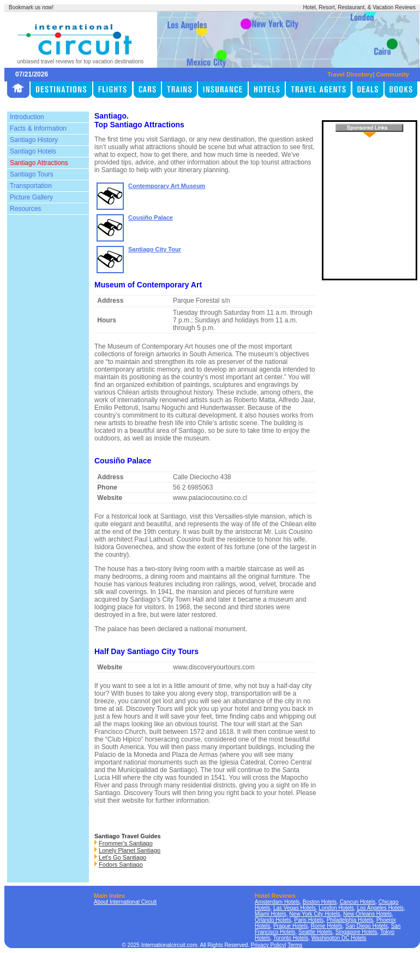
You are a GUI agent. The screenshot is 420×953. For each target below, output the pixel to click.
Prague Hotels (290, 926)
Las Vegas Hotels (294, 908)
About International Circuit (125, 902)
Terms (294, 945)
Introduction (27, 117)
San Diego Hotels (366, 926)
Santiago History (34, 140)
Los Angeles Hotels (380, 908)
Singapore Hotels (356, 932)
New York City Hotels (314, 914)
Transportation (31, 186)
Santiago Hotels (33, 151)
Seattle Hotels (315, 932)
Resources (25, 209)
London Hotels (336, 908)
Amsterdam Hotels (277, 902)
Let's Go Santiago (122, 857)
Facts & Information (38, 128)
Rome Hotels (327, 926)
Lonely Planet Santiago (129, 850)
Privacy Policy (268, 945)
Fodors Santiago (121, 864)
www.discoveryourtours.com (213, 667)
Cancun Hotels (358, 902)
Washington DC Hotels (339, 938)
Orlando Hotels (273, 920)
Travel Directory (350, 74)
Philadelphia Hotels (350, 920)
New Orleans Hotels (367, 914)
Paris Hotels (308, 920)
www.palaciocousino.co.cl (210, 498)
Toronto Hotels (290, 938)
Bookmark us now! (31, 7)
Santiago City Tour (154, 249)
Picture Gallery (31, 197)
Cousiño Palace (150, 217)
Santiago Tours (31, 174)
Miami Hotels (270, 914)
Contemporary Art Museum (166, 186)
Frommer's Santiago (126, 843)
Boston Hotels (320, 902)
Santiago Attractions (39, 163)
